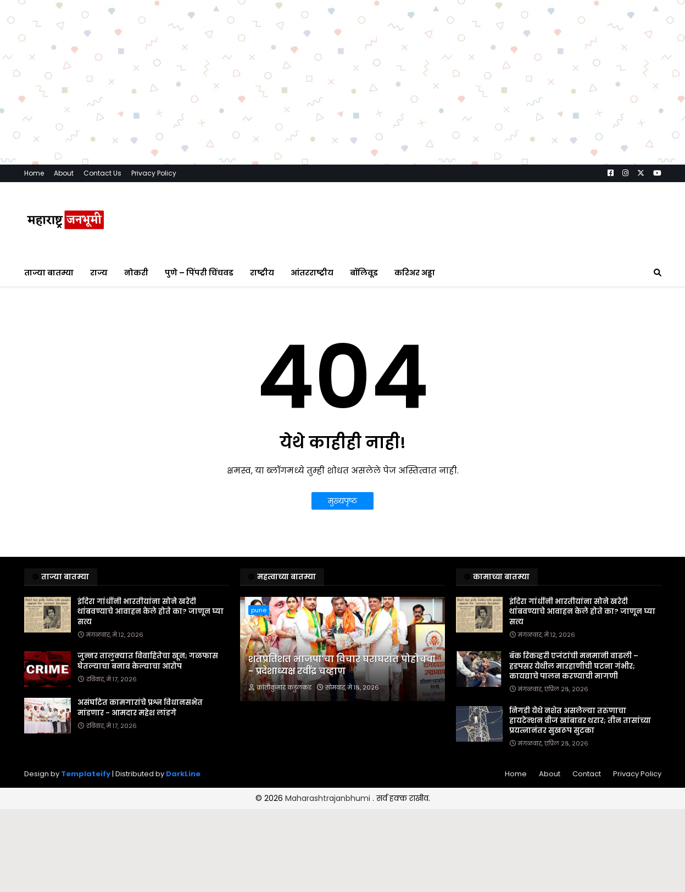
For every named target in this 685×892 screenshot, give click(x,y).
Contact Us (102, 173)
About (64, 173)
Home (34, 173)
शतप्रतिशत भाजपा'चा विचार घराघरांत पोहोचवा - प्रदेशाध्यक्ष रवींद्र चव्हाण (342, 665)
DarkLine (183, 774)
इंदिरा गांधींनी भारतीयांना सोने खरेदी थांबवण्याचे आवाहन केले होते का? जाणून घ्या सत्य (150, 611)
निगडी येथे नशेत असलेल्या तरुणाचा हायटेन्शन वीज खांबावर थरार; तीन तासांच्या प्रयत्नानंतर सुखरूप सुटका (580, 721)
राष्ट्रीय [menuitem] (262, 272)
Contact (586, 774)
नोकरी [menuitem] (136, 272)
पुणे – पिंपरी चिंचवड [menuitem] (199, 272)
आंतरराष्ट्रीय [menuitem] (312, 272)
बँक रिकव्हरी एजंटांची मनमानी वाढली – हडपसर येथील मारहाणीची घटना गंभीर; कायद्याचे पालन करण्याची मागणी (573, 666)
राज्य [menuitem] (99, 272)
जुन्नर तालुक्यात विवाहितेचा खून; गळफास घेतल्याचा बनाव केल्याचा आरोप (147, 661)
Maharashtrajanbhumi (328, 798)
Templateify (85, 774)
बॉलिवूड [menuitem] (364, 272)
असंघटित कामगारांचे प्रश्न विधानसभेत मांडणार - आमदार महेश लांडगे (140, 708)
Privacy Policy (153, 173)
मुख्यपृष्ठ (342, 500)
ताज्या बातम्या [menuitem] (49, 272)
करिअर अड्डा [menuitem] (414, 272)
